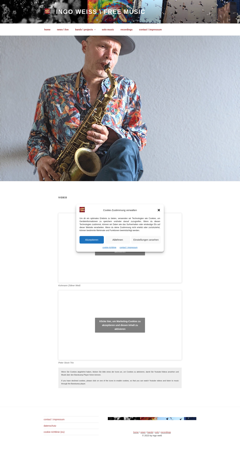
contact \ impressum (129, 247)
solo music (108, 29)
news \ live (63, 29)
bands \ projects (85, 29)
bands (150, 432)
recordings (126, 29)
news (143, 432)
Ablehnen (117, 239)
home (47, 29)
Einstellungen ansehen (146, 239)
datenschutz (50, 425)
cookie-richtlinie (109, 247)
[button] (158, 210)
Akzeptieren (91, 239)
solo (157, 432)
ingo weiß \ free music (100, 11)
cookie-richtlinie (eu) (54, 432)
